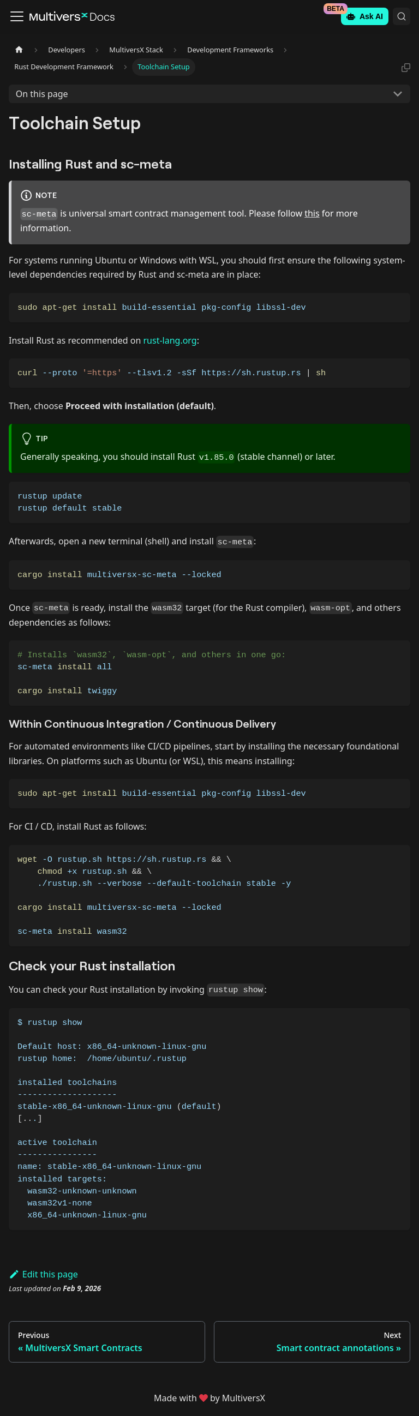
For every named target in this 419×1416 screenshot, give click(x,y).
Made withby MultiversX (209, 1398)
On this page (42, 94)
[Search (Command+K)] (401, 16)
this (311, 213)
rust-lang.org (169, 340)
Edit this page (43, 1274)
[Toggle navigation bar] (17, 16)
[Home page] (19, 49)
